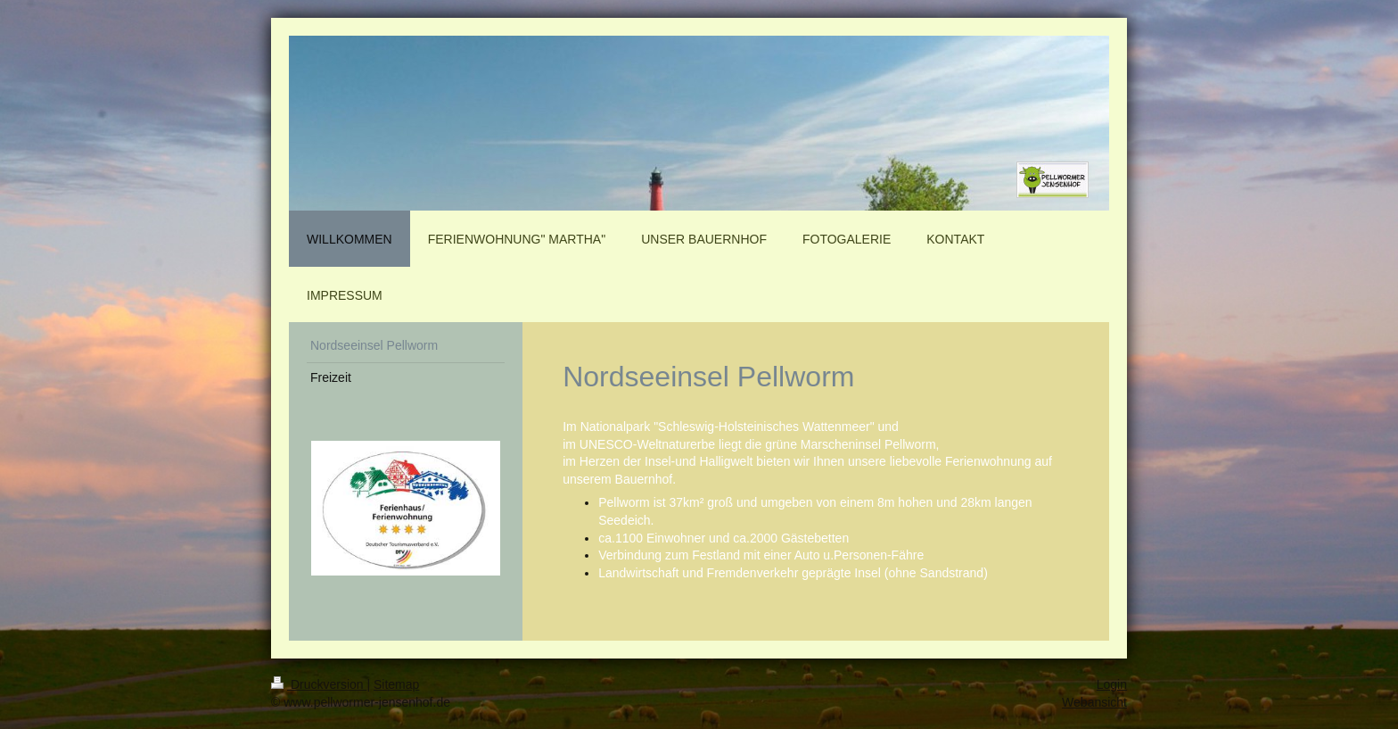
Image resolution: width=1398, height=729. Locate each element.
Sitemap (396, 684)
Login (1112, 684)
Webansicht (1094, 702)
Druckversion (318, 684)
